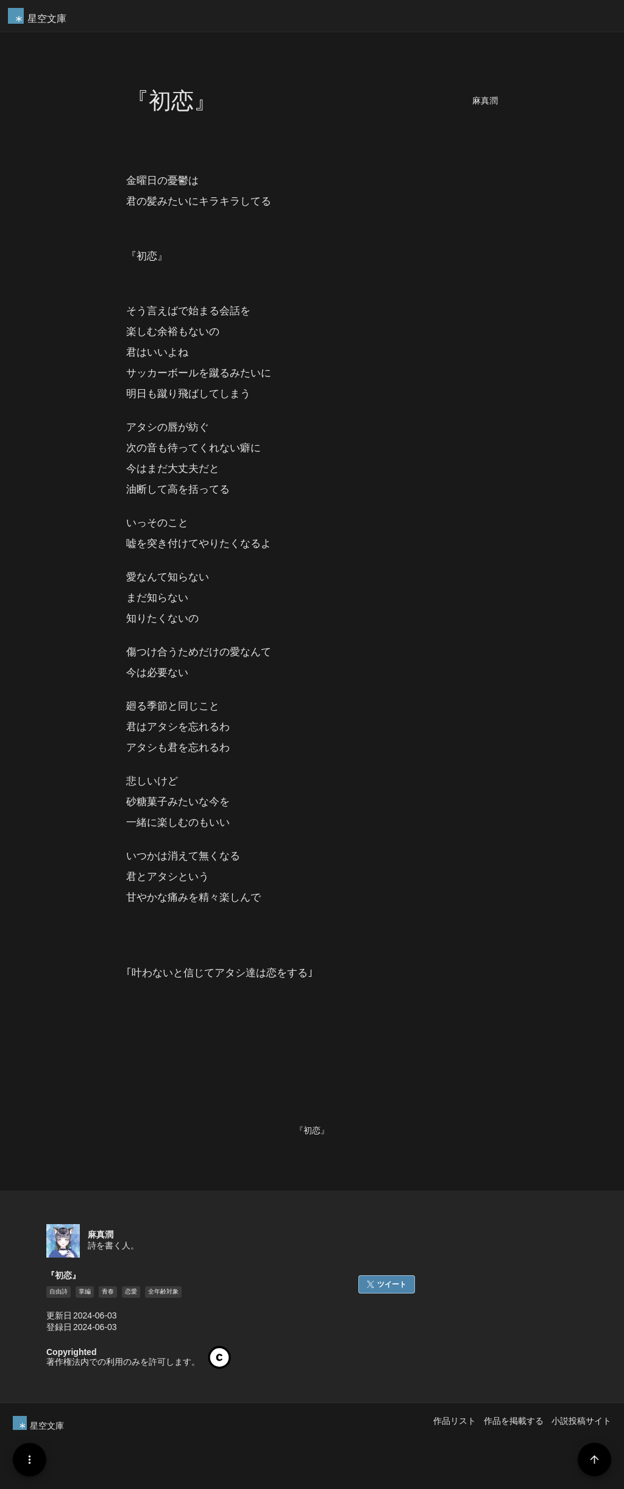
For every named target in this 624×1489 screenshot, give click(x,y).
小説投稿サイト (581, 1421)
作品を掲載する (514, 1421)
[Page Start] (594, 1459)
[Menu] (29, 1459)
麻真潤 (485, 100)
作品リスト (454, 1421)
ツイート (391, 1284)
